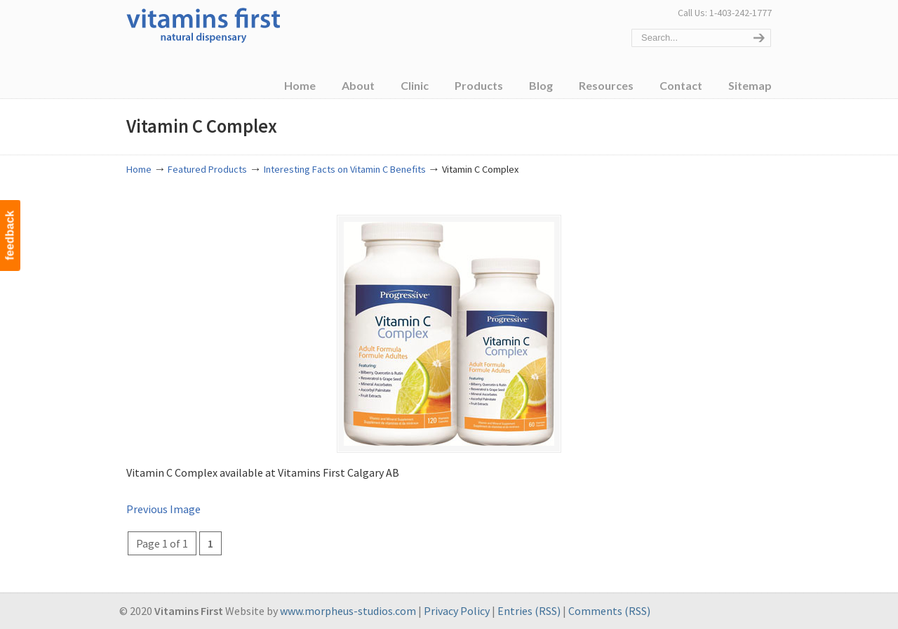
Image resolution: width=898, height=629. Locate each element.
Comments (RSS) (609, 611)
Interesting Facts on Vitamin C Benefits (345, 169)
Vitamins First (203, 24)
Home (139, 169)
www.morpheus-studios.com (348, 611)
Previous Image (163, 509)
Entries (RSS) (529, 611)
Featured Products (207, 169)
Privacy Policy (457, 611)
